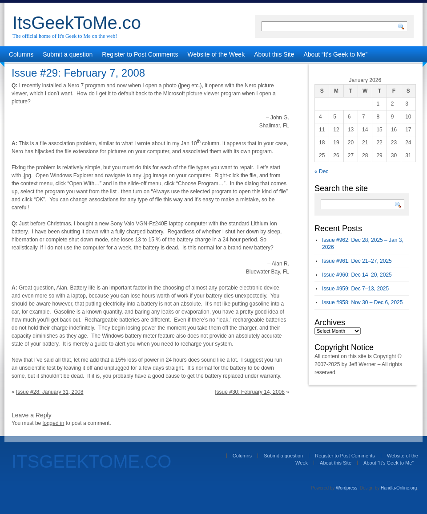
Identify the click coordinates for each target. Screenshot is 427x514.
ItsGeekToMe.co (76, 23)
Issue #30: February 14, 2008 (250, 392)
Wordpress (346, 487)
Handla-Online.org (399, 487)
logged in (53, 423)
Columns (21, 54)
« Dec (321, 171)
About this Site (274, 54)
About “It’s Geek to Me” (335, 54)
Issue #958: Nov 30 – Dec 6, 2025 (362, 302)
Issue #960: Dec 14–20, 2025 (357, 275)
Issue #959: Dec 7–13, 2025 (355, 289)
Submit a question (68, 54)
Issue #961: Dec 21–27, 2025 (357, 261)
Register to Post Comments (140, 54)
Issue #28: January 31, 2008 (49, 392)
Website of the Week (216, 54)
